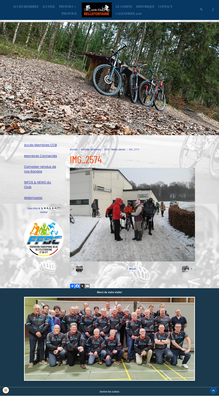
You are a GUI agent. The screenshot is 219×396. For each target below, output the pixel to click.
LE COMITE (124, 6)
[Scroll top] (213, 390)
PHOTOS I (66, 6)
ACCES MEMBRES (25, 6)
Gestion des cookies (109, 391)
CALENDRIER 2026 (129, 13)
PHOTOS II (69, 13)
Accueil (73, 149)
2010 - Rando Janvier (114, 149)
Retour (132, 268)
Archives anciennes (91, 149)
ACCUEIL (48, 6)
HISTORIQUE (145, 6)
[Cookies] (6, 390)
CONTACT (165, 6)
